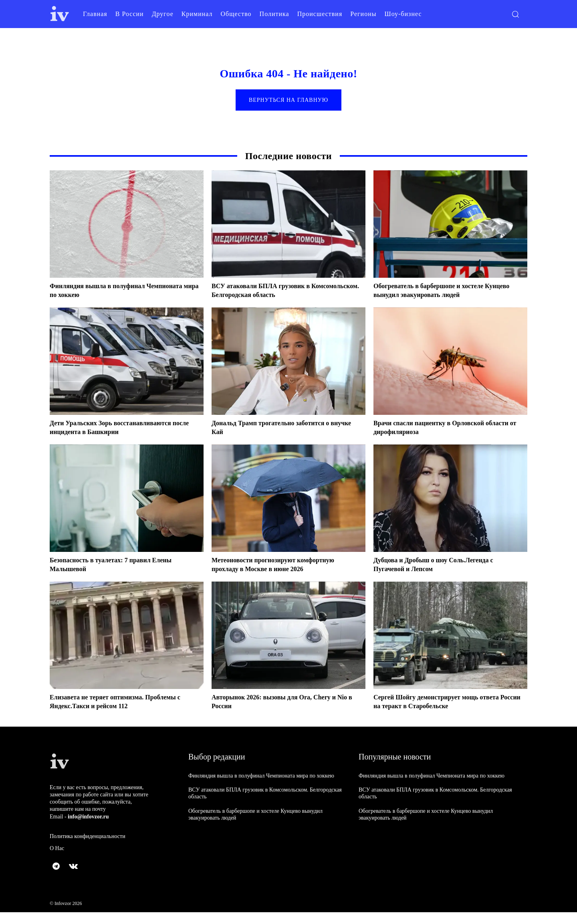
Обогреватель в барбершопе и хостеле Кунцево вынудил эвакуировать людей (436, 291)
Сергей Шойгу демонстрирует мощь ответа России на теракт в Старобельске (443, 702)
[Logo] (60, 13)
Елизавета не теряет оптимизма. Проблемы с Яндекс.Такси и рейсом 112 (123, 702)
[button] (515, 14)
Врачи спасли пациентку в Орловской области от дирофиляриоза (435, 428)
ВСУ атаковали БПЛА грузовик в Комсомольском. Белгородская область (275, 291)
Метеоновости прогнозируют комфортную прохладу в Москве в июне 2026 (280, 565)
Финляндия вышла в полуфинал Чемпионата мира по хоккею (261, 777)
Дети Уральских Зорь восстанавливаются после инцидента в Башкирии (118, 428)
